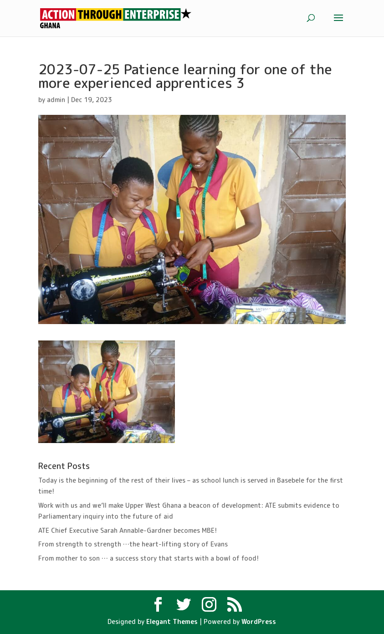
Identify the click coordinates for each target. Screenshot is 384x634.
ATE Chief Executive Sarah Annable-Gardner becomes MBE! (127, 530)
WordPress (258, 621)
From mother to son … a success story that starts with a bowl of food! (148, 558)
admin (56, 99)
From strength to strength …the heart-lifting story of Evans (133, 544)
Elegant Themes (172, 621)
